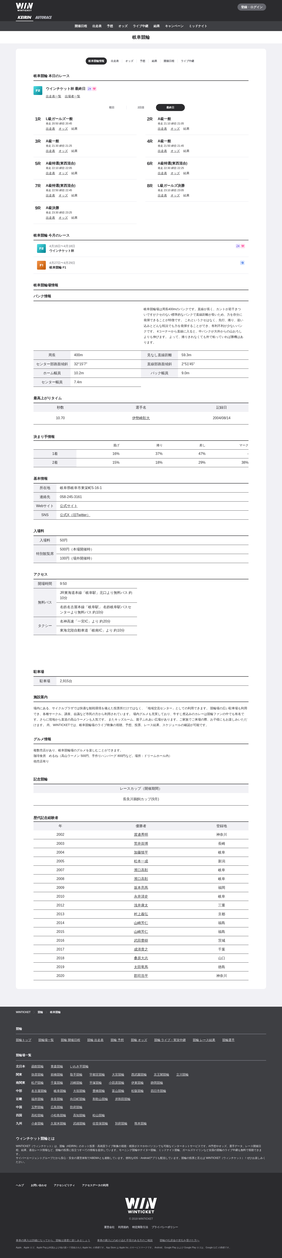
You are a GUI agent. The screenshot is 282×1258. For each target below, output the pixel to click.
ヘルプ (20, 1185)
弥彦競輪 (37, 1074)
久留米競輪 (58, 1123)
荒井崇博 (141, 843)
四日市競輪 (158, 1091)
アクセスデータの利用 (95, 1185)
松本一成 (141, 861)
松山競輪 (99, 1115)
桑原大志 (141, 958)
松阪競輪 (137, 1091)
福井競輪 (37, 1099)
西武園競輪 (139, 1074)
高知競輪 (79, 1115)
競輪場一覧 (46, 1040)
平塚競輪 (95, 1082)
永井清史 (141, 896)
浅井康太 (141, 905)
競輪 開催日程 (70, 1040)
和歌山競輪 (100, 1099)
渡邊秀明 (141, 834)
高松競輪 (37, 1115)
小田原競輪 (116, 1082)
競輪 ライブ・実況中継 (170, 1040)
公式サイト (69, 506)
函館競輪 (37, 1066)
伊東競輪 (137, 1082)
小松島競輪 (58, 1115)
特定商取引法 (140, 1227)
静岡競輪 (157, 1082)
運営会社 (109, 1227)
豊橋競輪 (99, 1091)
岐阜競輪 (60, 1091)
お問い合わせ (39, 1185)
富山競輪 (118, 1091)
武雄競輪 (79, 1123)
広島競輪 (57, 1107)
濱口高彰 (141, 870)
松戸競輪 (37, 1082)
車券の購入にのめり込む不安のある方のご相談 (125, 1240)
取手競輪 (76, 1074)
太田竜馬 (141, 967)
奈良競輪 (57, 1099)
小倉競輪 (37, 1123)
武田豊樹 (141, 940)
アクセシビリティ (64, 1185)
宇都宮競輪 (97, 1074)
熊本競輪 (140, 1123)
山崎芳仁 (141, 923)
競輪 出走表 (95, 1040)
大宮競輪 (118, 1074)
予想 (110, 26)
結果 (157, 26)
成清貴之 (141, 949)
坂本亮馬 (141, 887)
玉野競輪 (37, 1107)
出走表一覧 (53, 96)
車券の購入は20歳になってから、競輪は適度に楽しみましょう (53, 1240)
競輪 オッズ (139, 1040)
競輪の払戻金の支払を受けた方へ (179, 1240)
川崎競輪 (76, 1082)
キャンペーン (174, 26)
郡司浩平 (141, 976)
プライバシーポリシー (165, 1227)
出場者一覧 (72, 96)
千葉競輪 (57, 1082)
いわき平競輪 (79, 1066)
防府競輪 (76, 1107)
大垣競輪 (79, 1091)
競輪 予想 (117, 1040)
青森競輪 (57, 1066)
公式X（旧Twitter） (75, 515)
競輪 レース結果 (204, 1040)
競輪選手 (228, 1040)
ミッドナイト (198, 26)
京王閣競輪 (161, 1074)
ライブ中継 (140, 26)
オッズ (123, 26)
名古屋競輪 (39, 1091)
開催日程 (81, 26)
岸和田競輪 (122, 1099)
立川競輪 (182, 1074)
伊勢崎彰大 (141, 418)
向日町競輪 (77, 1099)
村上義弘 (141, 914)
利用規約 (123, 1227)
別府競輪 (121, 1123)
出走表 (97, 26)
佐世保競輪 (100, 1123)
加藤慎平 (141, 852)
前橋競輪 (57, 1074)
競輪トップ (23, 1040)
